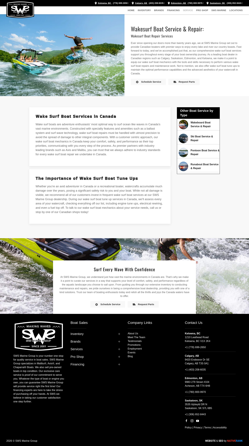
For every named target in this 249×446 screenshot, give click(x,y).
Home (131, 10)
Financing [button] (173, 10)
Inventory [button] (144, 10)
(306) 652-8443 (234, 3)
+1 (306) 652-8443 (195, 414)
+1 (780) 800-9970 (195, 392)
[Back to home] (20, 9)
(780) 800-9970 (194, 3)
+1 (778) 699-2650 (195, 347)
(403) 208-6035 (156, 3)
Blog (130, 356)
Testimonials (135, 341)
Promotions (134, 345)
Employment (135, 348)
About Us (133, 333)
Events (131, 352)
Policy (188, 427)
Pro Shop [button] (202, 10)
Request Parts (184, 82)
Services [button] (77, 349)
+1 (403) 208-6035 (195, 369)
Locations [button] (236, 10)
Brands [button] (159, 10)
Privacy (198, 427)
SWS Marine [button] (218, 10)
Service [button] (188, 10)
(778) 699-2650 (120, 3)
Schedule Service (148, 82)
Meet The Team (136, 337)
